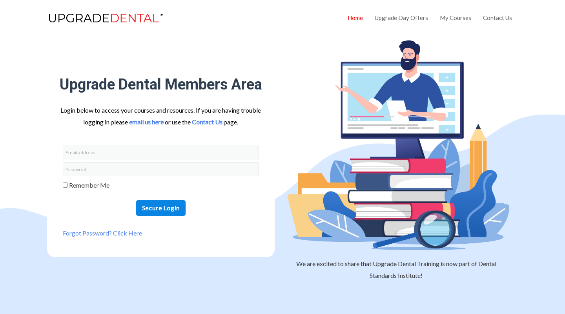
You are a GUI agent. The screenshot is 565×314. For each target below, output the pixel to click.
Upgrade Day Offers (401, 17)
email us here (146, 122)
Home (355, 17)
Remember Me (86, 185)
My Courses (455, 17)
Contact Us (497, 17)
